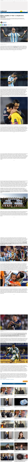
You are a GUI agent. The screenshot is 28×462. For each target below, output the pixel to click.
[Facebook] (2, 25)
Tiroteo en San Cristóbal (17, 0)
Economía (4, 12)
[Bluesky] (3, 25)
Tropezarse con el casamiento (4, 450)
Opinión (8, 12)
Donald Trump (15, 0)
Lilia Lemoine (22, 0)
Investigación (11, 12)
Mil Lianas (14, 12)
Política (1, 12)
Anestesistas (27, 0)
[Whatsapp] (0, 25)
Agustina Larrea (15, 430)
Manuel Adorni (12, 0)
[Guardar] (11, 25)
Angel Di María (4, 379)
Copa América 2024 (12, 379)
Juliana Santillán (20, 0)
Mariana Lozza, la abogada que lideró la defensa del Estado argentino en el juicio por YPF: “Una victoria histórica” (20, 440)
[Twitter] (4, 25)
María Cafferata (1, 419)
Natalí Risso (1, 429)
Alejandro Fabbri (4, 22)
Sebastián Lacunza (2, 396)
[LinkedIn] (6, 25)
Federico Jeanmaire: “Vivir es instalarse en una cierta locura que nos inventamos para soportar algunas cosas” (20, 396)
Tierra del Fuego (25, 0)
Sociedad (6, 12)
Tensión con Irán (5, 0)
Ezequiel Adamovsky (16, 441)
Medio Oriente (10, 0)
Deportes (1, 379)
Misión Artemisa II (7, 0)
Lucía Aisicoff (1, 407)
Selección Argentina (8, 379)
